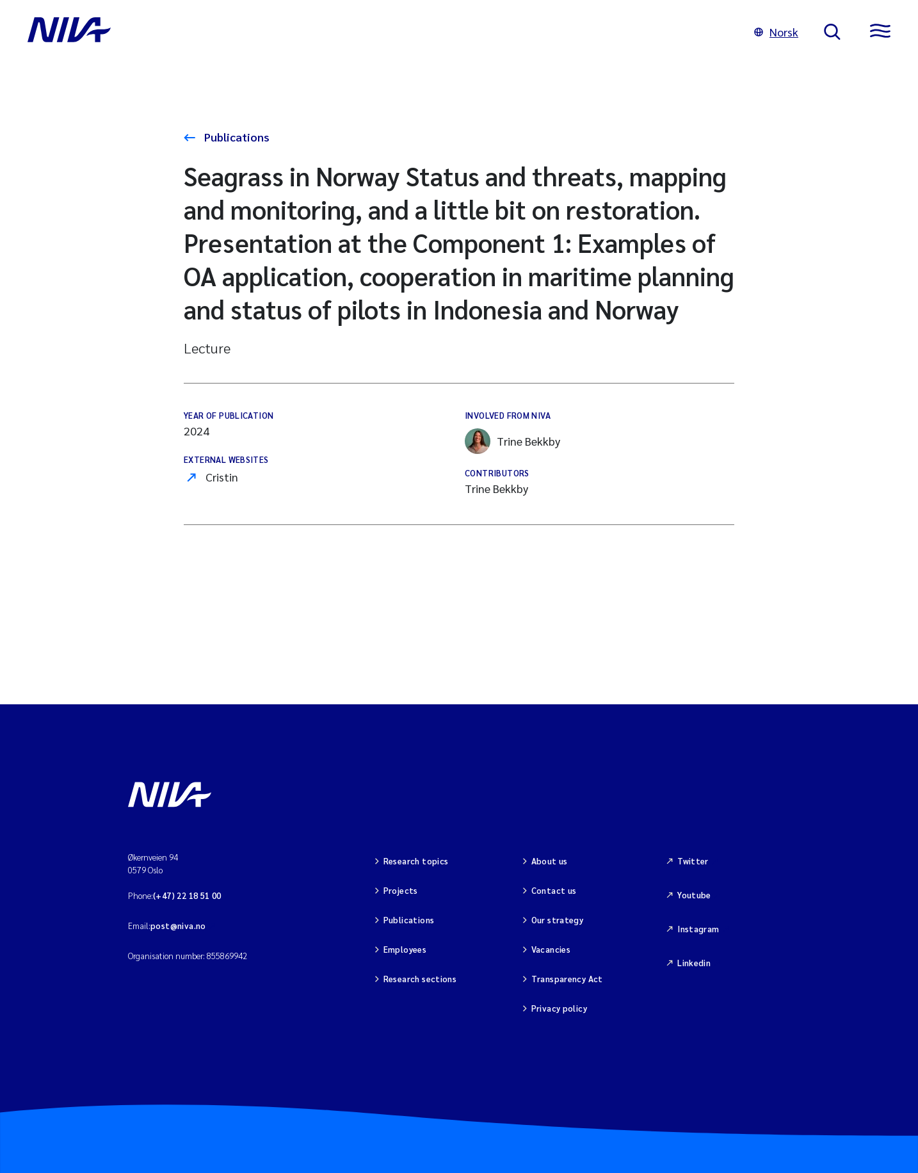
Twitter (693, 860)
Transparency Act (567, 978)
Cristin (221, 476)
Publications (236, 136)
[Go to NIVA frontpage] (378, 32)
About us (549, 860)
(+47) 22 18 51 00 (187, 895)
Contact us (554, 890)
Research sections (420, 978)
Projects (400, 890)
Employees (405, 949)
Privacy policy (559, 1008)
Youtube (694, 894)
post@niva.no (178, 925)
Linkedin (694, 962)
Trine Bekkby (512, 441)
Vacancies (551, 949)
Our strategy (557, 919)
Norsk (776, 31)
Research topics (416, 860)
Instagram (698, 928)
